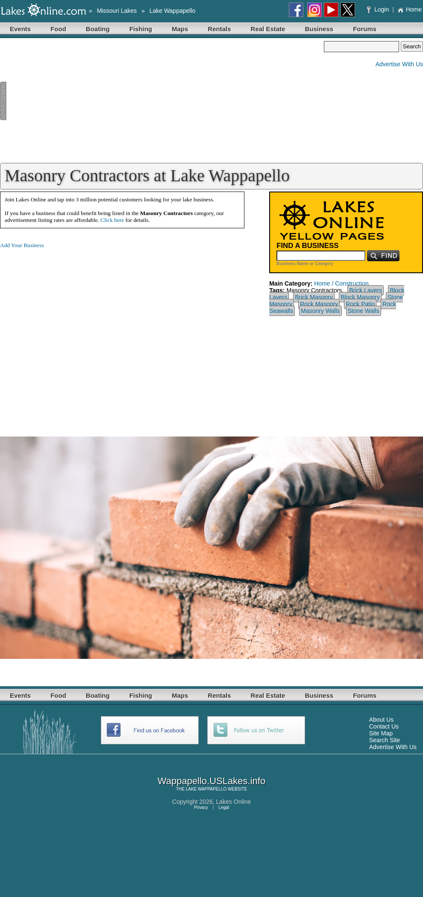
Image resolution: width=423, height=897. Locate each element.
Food (58, 28)
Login (379, 9)
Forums (364, 28)
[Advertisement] (161, 101)
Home (409, 9)
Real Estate (268, 28)
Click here (112, 220)
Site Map (381, 733)
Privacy (201, 807)
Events (20, 28)
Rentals (219, 28)
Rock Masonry (319, 304)
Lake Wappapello (173, 10)
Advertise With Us (399, 64)
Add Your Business (22, 245)
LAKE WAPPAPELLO (206, 789)
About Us (381, 719)
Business (319, 28)
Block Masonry (360, 297)
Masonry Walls (320, 310)
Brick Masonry (314, 297)
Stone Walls (363, 310)
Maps (180, 28)
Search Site (384, 740)
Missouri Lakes (117, 10)
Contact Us (384, 726)
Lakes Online (233, 801)
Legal (224, 807)
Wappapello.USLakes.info (211, 781)
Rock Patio (360, 304)
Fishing (140, 28)
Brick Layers (365, 290)
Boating (98, 28)
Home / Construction (341, 283)
